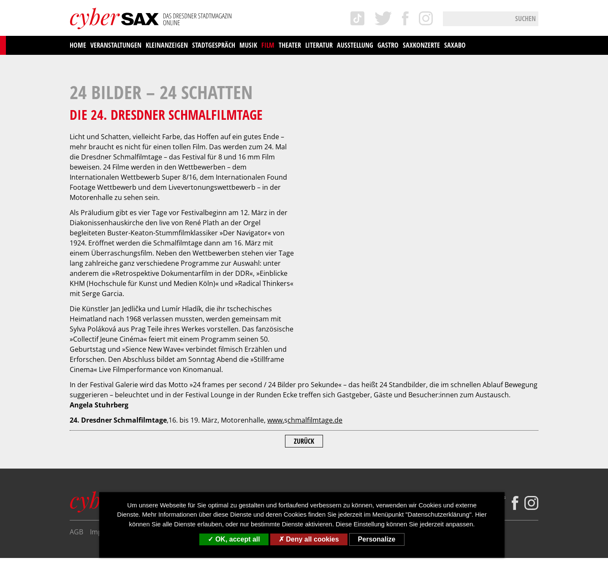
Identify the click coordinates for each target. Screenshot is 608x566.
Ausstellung (355, 45)
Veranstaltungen (115, 45)
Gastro (388, 45)
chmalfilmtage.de (315, 308)
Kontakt (259, 420)
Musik (248, 45)
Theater (290, 45)
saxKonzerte (421, 45)
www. (275, 308)
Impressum (108, 420)
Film (267, 45)
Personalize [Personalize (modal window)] (377, 539)
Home (78, 45)
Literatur (319, 45)
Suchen (525, 18)
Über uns (226, 420)
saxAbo (455, 45)
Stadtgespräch (213, 45)
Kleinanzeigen (167, 45)
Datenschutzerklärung (168, 420)
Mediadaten (298, 420)
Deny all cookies (309, 539)
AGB (76, 420)
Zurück (304, 329)
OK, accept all (234, 539)
